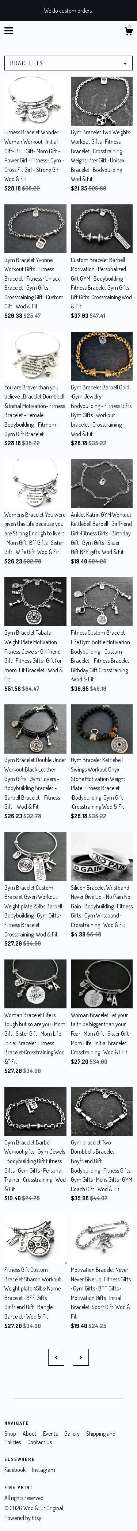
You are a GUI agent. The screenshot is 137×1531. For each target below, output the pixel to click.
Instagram (43, 1469)
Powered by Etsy (22, 1518)
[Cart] (129, 32)
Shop (10, 1433)
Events (51, 1433)
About (30, 1433)
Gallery (72, 1433)
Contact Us (39, 1442)
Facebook (15, 1469)
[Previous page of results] (56, 1357)
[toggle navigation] (8, 30)
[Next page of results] (81, 1357)
